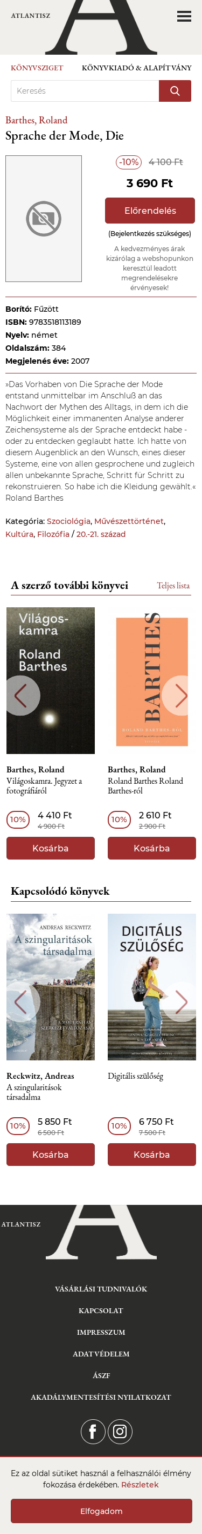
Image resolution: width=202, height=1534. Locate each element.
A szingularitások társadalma (34, 1093)
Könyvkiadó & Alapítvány (136, 68)
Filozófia (53, 534)
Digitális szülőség (135, 1076)
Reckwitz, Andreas (40, 1076)
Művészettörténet (129, 521)
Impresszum (101, 1332)
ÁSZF (101, 1375)
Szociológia (68, 521)
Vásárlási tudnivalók (101, 1289)
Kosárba (50, 848)
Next (182, 696)
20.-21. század (101, 534)
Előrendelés (150, 211)
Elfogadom (101, 1511)
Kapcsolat (101, 1310)
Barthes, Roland (36, 120)
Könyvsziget (37, 68)
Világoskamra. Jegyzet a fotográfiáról (44, 786)
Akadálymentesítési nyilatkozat (101, 1397)
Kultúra (19, 534)
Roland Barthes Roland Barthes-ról (145, 786)
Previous (20, 696)
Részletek (140, 1485)
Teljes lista (173, 585)
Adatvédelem (101, 1354)
